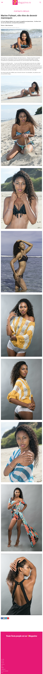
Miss (2, 665)
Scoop (2, 662)
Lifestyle (3, 664)
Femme (2, 667)
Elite (2, 672)
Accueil (2, 659)
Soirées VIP (3, 669)
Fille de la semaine (4, 670)
